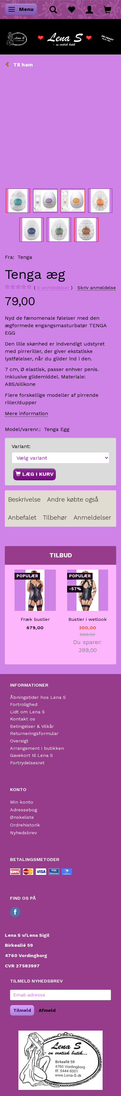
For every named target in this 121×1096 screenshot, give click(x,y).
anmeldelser (53, 287)
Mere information (26, 413)
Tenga (24, 257)
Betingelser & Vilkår (32, 726)
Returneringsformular (34, 733)
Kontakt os (22, 718)
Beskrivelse (24, 499)
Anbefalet (22, 517)
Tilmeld (22, 1010)
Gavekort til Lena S (31, 755)
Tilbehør (55, 517)
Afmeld (47, 1010)
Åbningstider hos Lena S (38, 697)
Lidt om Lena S (27, 711)
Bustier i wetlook (87, 619)
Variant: (21, 446)
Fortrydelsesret (27, 762)
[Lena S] (60, 36)
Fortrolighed (23, 704)
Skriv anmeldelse (96, 287)
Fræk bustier (35, 619)
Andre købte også (72, 499)
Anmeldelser (92, 517)
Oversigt (19, 740)
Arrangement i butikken (37, 748)
